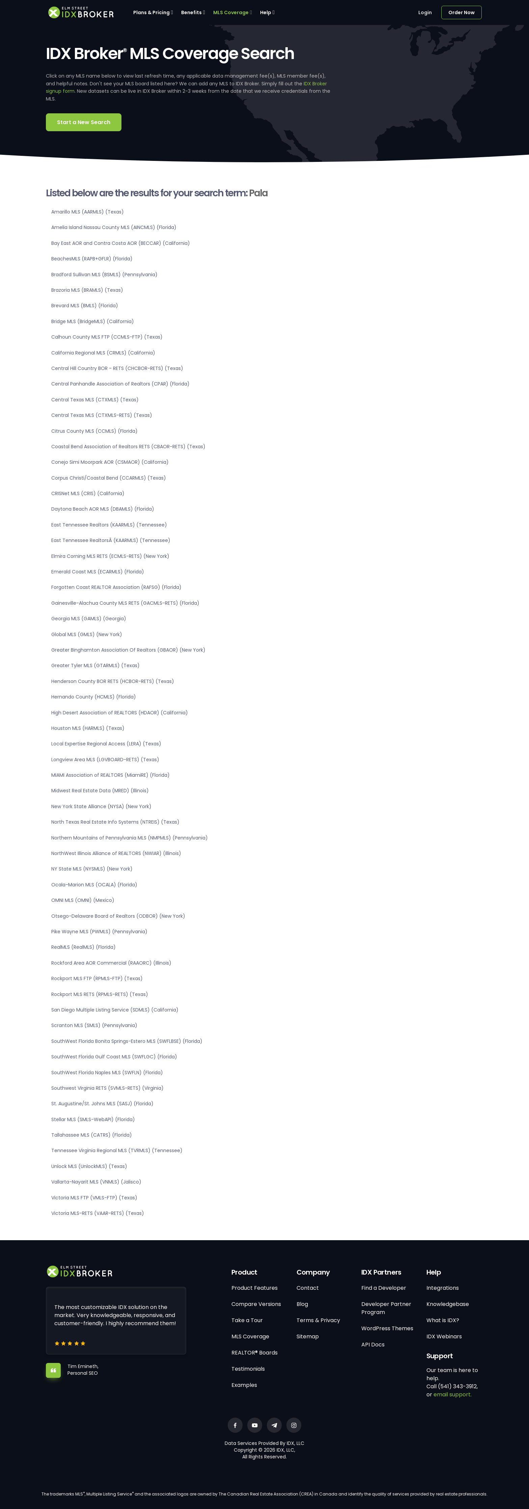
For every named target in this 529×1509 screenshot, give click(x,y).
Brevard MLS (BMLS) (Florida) (84, 305)
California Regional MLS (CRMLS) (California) (103, 352)
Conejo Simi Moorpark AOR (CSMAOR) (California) (110, 462)
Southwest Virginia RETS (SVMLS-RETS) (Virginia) (107, 1088)
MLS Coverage (231, 12)
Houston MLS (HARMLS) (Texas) (87, 728)
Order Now (461, 12)
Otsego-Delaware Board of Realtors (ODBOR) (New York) (118, 916)
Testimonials (248, 1369)
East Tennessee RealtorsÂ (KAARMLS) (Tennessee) (110, 540)
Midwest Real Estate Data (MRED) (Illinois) (100, 790)
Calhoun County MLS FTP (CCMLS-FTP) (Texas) (107, 337)
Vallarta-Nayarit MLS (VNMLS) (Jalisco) (96, 1181)
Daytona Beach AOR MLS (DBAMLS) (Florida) (102, 509)
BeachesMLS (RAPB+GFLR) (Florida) (92, 258)
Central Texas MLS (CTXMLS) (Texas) (95, 399)
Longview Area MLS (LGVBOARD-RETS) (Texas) (105, 759)
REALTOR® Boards (254, 1353)
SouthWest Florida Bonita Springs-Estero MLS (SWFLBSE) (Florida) (126, 1041)
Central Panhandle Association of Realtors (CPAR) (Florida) (120, 383)
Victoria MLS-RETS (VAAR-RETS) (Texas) (97, 1213)
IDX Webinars (444, 1336)
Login (425, 12)
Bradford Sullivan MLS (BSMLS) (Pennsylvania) (104, 274)
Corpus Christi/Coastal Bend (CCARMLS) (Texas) (108, 478)
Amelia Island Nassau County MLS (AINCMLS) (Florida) (113, 227)
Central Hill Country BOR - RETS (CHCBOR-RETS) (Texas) (117, 368)
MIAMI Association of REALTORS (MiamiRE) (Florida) (110, 775)
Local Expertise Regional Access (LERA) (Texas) (106, 743)
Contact (308, 1288)
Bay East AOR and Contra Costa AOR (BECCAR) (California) (120, 243)
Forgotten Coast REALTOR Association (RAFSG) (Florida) (116, 587)
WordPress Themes (387, 1328)
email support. (453, 1394)
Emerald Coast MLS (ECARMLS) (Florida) (97, 571)
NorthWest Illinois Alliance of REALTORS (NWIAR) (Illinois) (116, 853)
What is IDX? (442, 1320)
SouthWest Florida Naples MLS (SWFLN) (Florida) (107, 1072)
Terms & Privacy (318, 1320)
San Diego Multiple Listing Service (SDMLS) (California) (114, 1009)
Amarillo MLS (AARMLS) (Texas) (87, 211)
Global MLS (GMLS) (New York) (86, 634)
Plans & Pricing (151, 12)
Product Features (254, 1288)
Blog (302, 1304)
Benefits (191, 12)
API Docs (373, 1344)
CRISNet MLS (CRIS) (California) (87, 493)
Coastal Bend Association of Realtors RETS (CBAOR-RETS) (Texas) (128, 446)
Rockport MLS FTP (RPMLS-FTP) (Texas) (97, 978)
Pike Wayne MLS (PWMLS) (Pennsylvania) (99, 931)
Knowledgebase (447, 1304)
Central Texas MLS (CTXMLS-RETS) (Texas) (101, 415)
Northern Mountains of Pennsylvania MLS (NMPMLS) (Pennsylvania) (129, 837)
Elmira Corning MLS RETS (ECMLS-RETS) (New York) (110, 556)
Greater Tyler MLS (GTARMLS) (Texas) (95, 665)
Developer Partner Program (386, 1308)
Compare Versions (256, 1304)
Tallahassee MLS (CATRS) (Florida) (91, 1135)
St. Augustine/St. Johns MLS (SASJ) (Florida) (102, 1103)
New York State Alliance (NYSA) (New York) (101, 806)
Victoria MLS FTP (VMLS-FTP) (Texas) (94, 1197)
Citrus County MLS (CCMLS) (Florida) (94, 431)
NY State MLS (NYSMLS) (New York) (92, 868)
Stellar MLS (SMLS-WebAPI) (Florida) (93, 1119)
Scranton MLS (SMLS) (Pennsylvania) (94, 1025)
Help (265, 12)
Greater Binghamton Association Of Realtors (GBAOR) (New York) (128, 650)
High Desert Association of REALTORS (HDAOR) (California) (119, 712)
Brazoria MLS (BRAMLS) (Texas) (87, 290)
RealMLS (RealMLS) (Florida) (83, 947)
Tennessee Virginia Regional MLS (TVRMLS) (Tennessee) (117, 1150)
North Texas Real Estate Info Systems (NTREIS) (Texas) (115, 822)
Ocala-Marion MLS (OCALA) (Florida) (94, 884)
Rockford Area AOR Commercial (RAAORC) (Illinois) (111, 963)
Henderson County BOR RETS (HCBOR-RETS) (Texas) (112, 681)
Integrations (442, 1288)
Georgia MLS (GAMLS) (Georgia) (88, 618)
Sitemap (308, 1336)
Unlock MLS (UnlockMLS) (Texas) (89, 1166)
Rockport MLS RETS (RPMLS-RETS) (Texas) (99, 994)
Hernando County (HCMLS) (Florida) (93, 696)
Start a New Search (83, 122)
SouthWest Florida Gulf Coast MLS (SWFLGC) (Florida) (114, 1056)
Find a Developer (383, 1288)
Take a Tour (247, 1320)
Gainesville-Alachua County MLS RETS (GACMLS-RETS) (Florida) (125, 603)
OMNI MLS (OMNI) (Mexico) (82, 900)
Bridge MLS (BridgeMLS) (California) (92, 321)
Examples (244, 1385)
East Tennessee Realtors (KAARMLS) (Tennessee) (109, 524)
